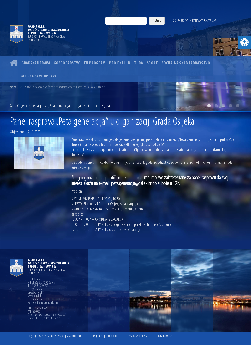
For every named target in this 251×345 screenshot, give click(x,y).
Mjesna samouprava (39, 76)
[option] (125, 55)
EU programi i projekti (104, 63)
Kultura (135, 63)
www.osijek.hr (35, 296)
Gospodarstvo (67, 63)
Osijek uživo (181, 21)
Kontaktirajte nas (204, 21)
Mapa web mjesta (138, 336)
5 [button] (237, 105)
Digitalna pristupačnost (106, 336)
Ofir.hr (170, 336)
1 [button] (209, 105)
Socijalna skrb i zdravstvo (185, 63)
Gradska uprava (35, 63)
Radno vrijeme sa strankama (43, 302)
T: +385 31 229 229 (38, 286)
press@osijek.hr (36, 292)
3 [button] (223, 105)
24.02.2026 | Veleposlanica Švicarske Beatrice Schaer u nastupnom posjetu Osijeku (63, 87)
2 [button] (216, 105)
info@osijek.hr (35, 289)
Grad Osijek (18, 106)
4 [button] (230, 105)
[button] (244, 42)
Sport (152, 63)
